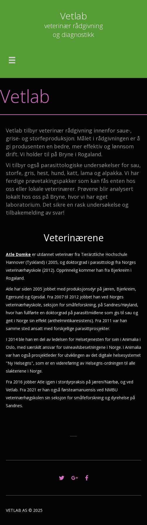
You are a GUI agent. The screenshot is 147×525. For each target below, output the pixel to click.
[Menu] (12, 60)
